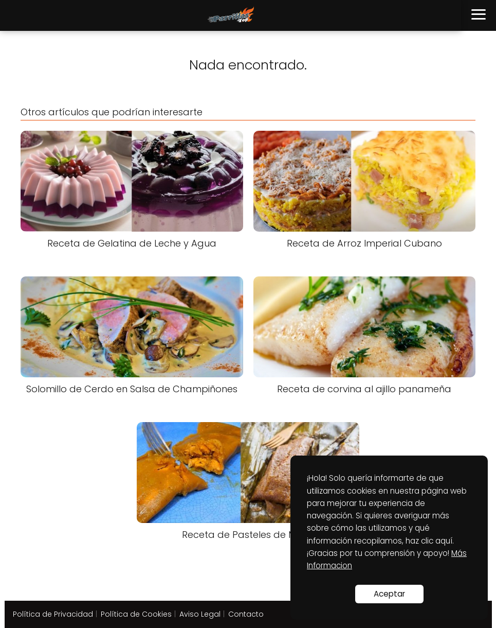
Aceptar (389, 593)
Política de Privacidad (53, 614)
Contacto (246, 614)
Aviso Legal (200, 614)
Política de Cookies (136, 614)
